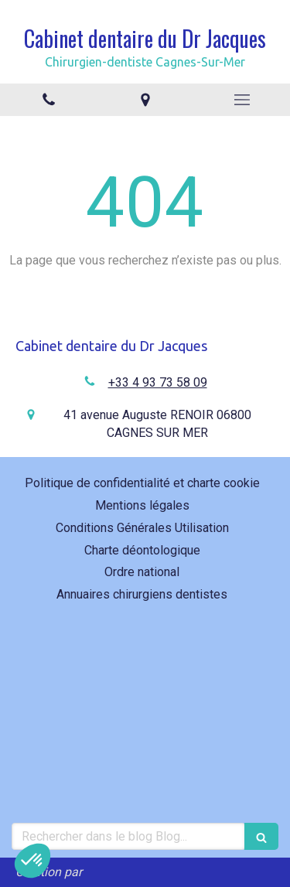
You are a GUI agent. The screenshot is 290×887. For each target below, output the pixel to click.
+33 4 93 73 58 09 (157, 382)
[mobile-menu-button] (241, 99)
